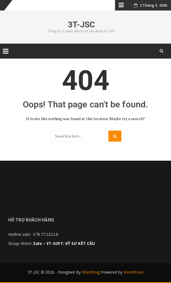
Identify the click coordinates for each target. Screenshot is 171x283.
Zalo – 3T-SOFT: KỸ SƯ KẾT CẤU (64, 243)
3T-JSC (81, 24)
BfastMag (91, 272)
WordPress (133, 272)
